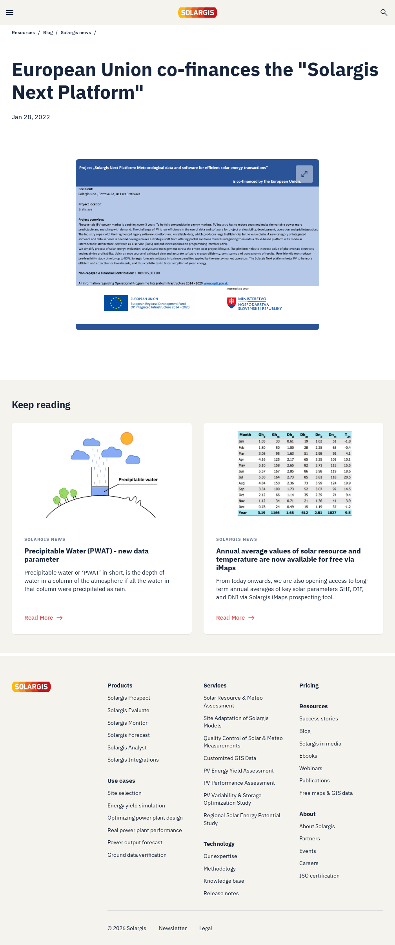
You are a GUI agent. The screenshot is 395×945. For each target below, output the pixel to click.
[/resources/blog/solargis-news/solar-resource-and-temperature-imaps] (294, 473)
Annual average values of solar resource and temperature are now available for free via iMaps (288, 559)
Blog (48, 32)
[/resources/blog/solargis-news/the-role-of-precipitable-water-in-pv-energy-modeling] (102, 473)
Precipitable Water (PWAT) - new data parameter (86, 555)
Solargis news (76, 32)
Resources (23, 32)
